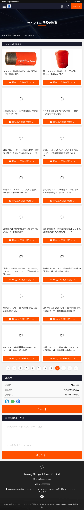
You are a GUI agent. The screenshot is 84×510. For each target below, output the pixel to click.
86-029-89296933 (74, 2)
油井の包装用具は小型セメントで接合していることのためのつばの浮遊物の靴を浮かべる (21, 271)
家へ (3, 36)
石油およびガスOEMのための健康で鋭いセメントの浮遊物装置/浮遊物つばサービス (61, 153)
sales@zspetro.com (10, 2)
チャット (76, 6)
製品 (9, 36)
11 (63, 368)
